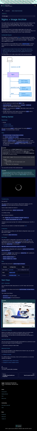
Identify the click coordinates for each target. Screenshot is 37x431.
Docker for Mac (7, 124)
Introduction (4, 391)
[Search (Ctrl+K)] (35, 6)
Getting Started (5, 394)
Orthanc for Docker (7, 354)
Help (3, 407)
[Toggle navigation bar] (2, 5)
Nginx (19, 37)
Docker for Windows (8, 125)
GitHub (4, 416)
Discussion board (6, 405)
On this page (5, 16)
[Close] (36, 2)
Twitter (3, 418)
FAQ (2, 396)
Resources (4, 398)
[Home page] (3, 10)
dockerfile (11, 269)
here (31, 3)
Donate (4, 414)
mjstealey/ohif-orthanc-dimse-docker (11, 360)
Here (19, 275)
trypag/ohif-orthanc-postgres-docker (11, 362)
